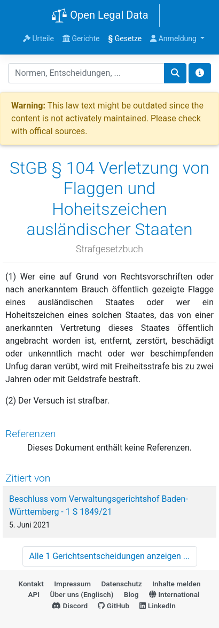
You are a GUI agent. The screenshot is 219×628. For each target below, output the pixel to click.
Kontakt (30, 583)
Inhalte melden (176, 583)
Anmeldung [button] (174, 38)
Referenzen (30, 434)
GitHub (113, 605)
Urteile (38, 38)
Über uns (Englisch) (82, 594)
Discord (70, 605)
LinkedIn (157, 605)
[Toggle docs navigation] (200, 73)
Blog (131, 594)
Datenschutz (121, 583)
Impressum (72, 583)
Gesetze (125, 38)
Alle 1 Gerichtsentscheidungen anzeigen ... (109, 556)
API (34, 594)
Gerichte (81, 38)
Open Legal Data (99, 16)
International (174, 594)
